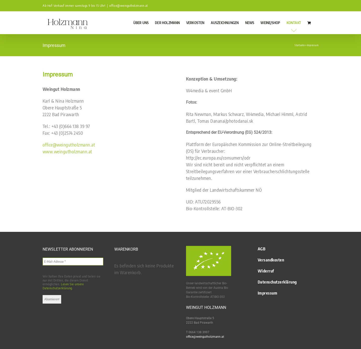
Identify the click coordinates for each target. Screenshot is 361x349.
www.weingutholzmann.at (67, 151)
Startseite (300, 45)
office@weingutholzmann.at (128, 6)
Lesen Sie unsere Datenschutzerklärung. (63, 286)
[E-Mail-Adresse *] (73, 262)
